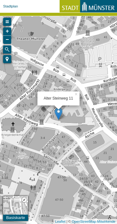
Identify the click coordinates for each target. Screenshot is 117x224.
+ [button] (7, 31)
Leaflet (60, 221)
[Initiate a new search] (7, 49)
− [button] (7, 40)
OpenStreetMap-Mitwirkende (93, 221)
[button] (7, 59)
